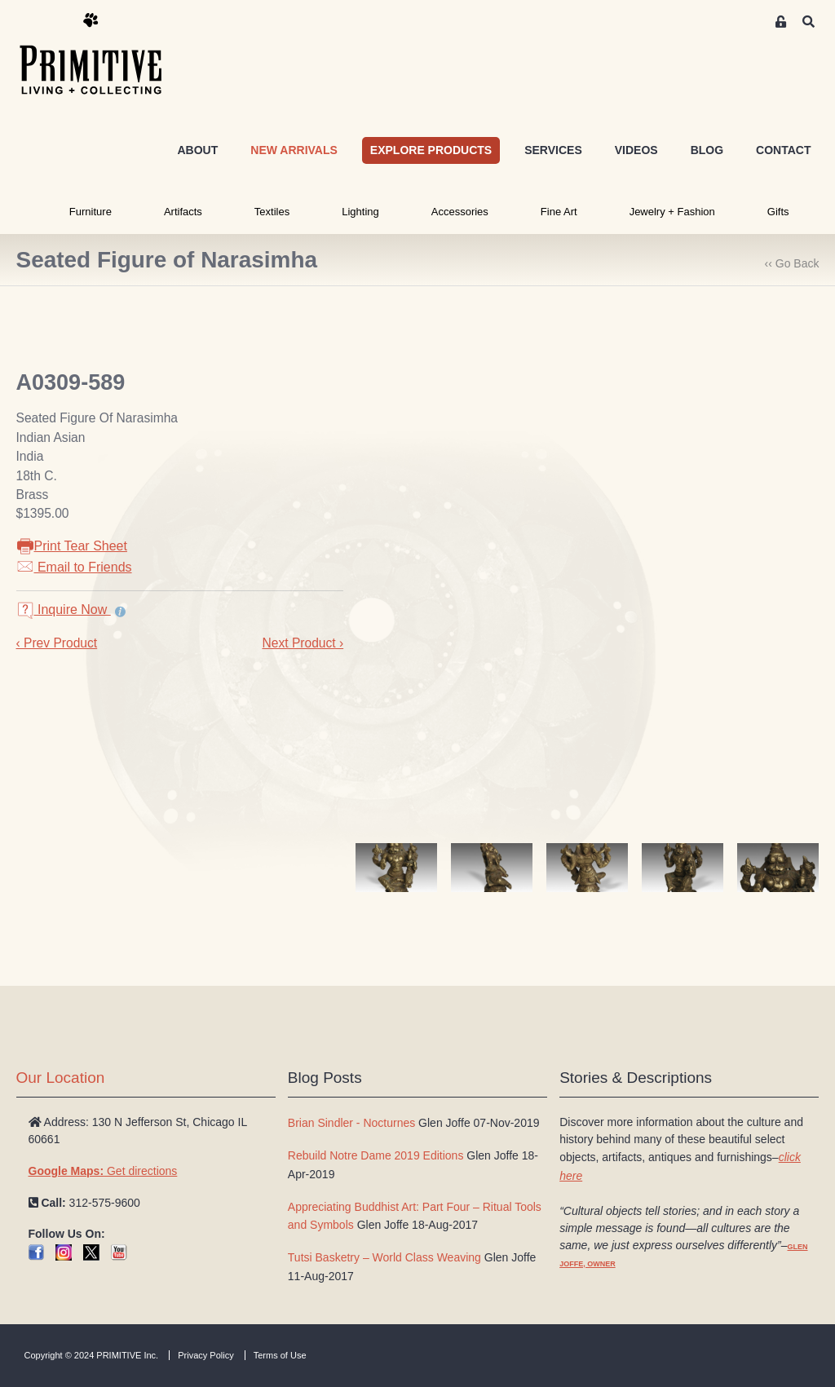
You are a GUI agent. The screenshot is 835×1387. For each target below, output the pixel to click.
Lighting (360, 211)
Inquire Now (63, 609)
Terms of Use (280, 1355)
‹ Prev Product (57, 643)
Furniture (90, 211)
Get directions (103, 1170)
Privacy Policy (205, 1355)
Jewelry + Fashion (672, 211)
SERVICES (553, 150)
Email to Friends (74, 567)
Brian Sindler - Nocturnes (351, 1122)
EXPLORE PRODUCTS (431, 150)
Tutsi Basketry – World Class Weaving (384, 1257)
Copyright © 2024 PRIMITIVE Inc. (91, 1355)
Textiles (271, 211)
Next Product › (302, 643)
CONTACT (783, 150)
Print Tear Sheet (71, 546)
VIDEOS (636, 150)
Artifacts (183, 211)
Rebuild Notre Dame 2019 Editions (376, 1155)
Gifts (778, 211)
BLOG (707, 150)
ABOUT (197, 150)
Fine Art (559, 211)
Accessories (459, 211)
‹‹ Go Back (792, 263)
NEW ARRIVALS (294, 150)
